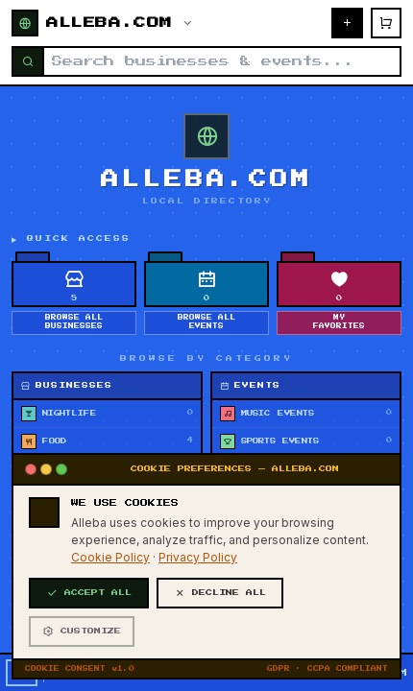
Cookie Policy (110, 673)
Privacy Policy (197, 673)
